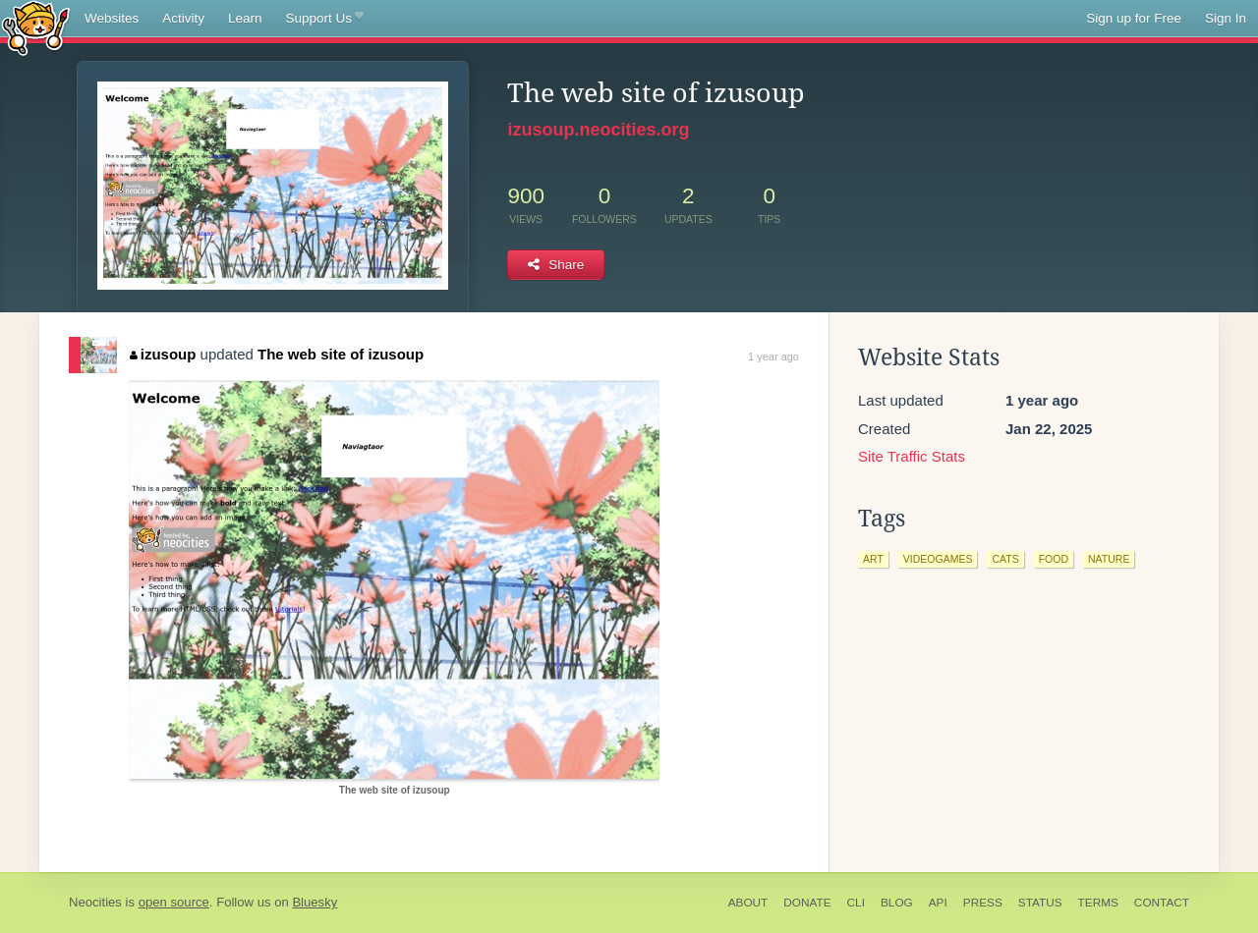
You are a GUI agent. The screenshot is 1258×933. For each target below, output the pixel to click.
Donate (806, 902)
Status (1040, 902)
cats (1005, 559)
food (1053, 559)
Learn (245, 18)
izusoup (163, 354)
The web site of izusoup (340, 354)
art (873, 559)
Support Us (325, 19)
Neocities (95, 902)
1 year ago (773, 356)
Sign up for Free (1133, 18)
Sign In (1225, 18)
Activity (183, 18)
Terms (1098, 902)
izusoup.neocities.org (598, 129)
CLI (856, 902)
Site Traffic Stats (911, 456)
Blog (897, 902)
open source (174, 902)
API (938, 902)
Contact (1161, 902)
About (748, 902)
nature (1108, 559)
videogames (938, 559)
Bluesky (314, 902)
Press (982, 902)
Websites (112, 18)
